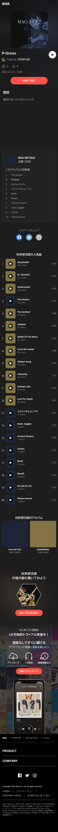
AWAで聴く (29, 80)
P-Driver (46, 738)
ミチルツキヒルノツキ (21, 189)
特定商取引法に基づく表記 (38, 796)
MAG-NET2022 (26, 158)
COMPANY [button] (9, 761)
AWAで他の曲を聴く (29, 613)
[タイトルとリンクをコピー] (39, 237)
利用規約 (6, 791)
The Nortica (16, 175)
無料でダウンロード (29, 671)
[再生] (52, 54)
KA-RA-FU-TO (18, 184)
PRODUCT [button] (9, 751)
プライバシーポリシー (24, 791)
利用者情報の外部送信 (11, 796)
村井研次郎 (23, 59)
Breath (14, 198)
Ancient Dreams (19, 203)
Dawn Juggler (18, 207)
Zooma (14, 212)
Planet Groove (18, 217)
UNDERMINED (43, 550)
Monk (14, 193)
